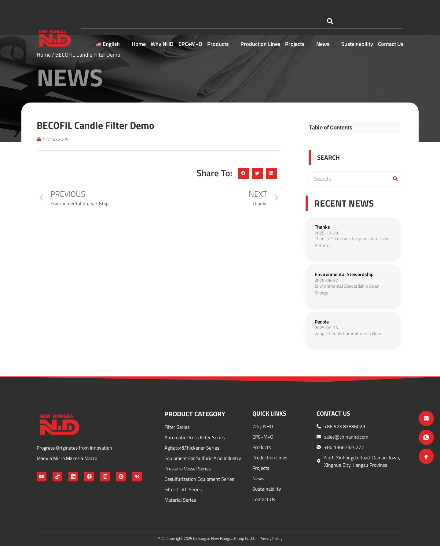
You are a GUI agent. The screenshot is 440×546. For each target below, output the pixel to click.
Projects (297, 25)
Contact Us (390, 25)
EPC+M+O (190, 25)
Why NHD (162, 25)
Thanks (322, 226)
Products (220, 25)
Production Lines (260, 25)
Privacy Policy (270, 538)
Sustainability (357, 25)
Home (139, 25)
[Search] (395, 178)
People (322, 321)
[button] (330, 7)
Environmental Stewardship (344, 274)
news (325, 25)
